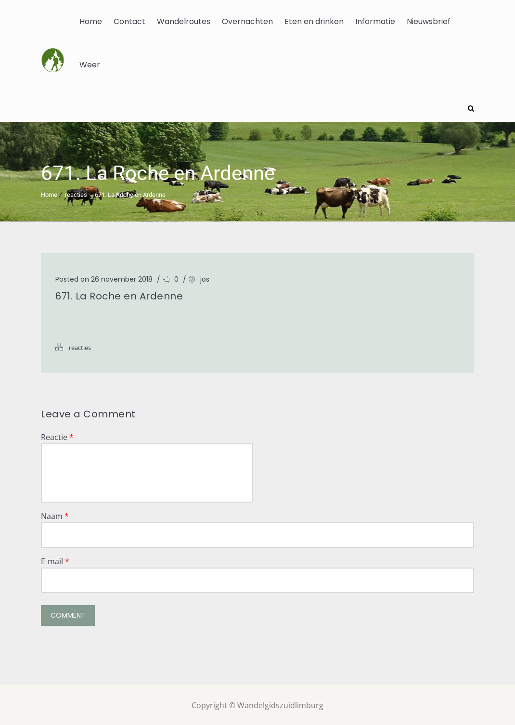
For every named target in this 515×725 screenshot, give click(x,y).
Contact (129, 21)
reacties (76, 193)
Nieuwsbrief (429, 21)
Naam (55, 514)
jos (204, 278)
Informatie (375, 21)
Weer (89, 64)
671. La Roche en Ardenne (130, 193)
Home (90, 21)
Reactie (57, 435)
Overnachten (247, 21)
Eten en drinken (314, 21)
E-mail (55, 560)
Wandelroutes (183, 21)
